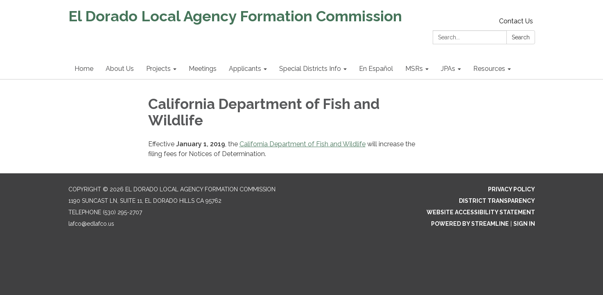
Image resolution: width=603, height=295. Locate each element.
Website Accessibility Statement (481, 212)
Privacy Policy (511, 189)
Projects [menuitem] (158, 69)
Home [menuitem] (84, 69)
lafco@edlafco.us (91, 223)
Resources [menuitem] (489, 69)
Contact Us (516, 21)
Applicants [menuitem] (245, 69)
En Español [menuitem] (376, 69)
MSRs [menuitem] (414, 69)
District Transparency (497, 200)
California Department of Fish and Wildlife (302, 144)
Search (521, 37)
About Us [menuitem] (120, 69)
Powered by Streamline (470, 223)
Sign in (524, 223)
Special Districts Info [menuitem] (310, 69)
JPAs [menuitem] (448, 69)
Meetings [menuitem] (203, 69)
